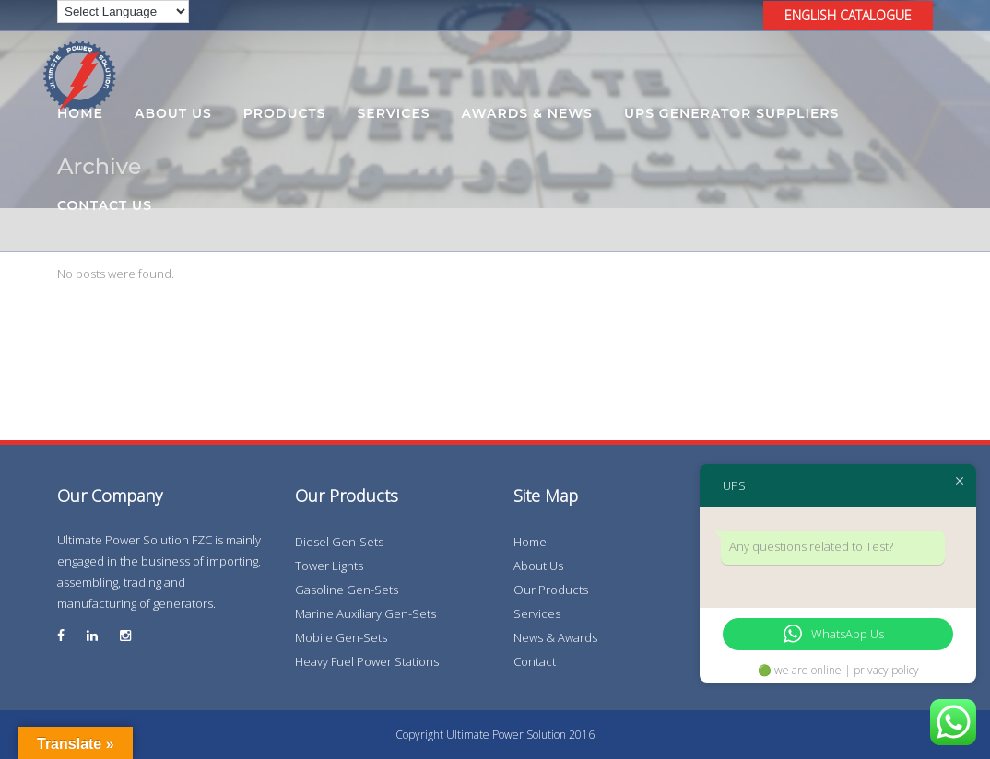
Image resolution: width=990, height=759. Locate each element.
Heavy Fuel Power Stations (367, 661)
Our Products (550, 589)
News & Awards (555, 637)
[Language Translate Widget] (123, 11)
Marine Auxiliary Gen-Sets (365, 613)
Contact (534, 661)
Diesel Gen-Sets (339, 541)
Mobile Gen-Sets (341, 637)
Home (530, 541)
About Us (538, 565)
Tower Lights (329, 565)
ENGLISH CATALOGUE (848, 15)
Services (536, 613)
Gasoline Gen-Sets (346, 589)
